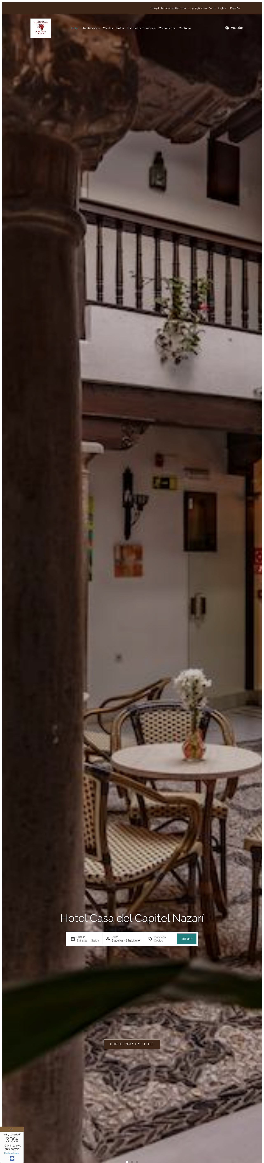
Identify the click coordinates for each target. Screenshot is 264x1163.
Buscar (187, 938)
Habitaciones (91, 28)
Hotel (74, 28)
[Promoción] (164, 940)
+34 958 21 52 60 (201, 8)
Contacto (185, 28)
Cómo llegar (167, 28)
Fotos (120, 28)
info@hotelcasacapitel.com (168, 8)
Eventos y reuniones (141, 28)
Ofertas (108, 28)
